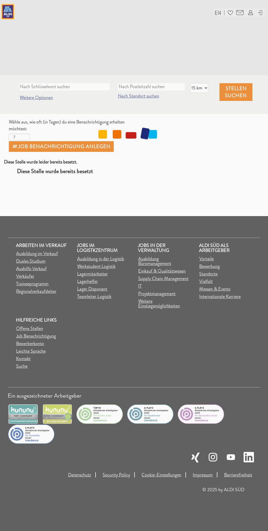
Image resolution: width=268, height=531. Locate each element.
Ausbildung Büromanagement (154, 261)
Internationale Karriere (220, 296)
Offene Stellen (29, 328)
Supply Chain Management (163, 278)
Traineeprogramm (32, 283)
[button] (218, 12)
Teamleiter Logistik (94, 296)
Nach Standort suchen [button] (138, 96)
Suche (22, 366)
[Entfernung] (199, 88)
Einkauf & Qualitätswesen (162, 271)
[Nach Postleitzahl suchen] (151, 86)
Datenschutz (79, 474)
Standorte (208, 273)
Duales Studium (30, 261)
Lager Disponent (92, 289)
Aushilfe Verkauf (31, 268)
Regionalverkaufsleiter (36, 291)
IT (140, 286)
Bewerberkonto (30, 343)
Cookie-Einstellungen (161, 474)
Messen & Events (214, 289)
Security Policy (116, 474)
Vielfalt (206, 281)
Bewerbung (209, 266)
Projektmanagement (157, 293)
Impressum (203, 474)
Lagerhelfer (87, 281)
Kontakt (23, 358)
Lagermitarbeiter (92, 273)
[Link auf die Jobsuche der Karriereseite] (45, 11)
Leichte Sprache (31, 351)
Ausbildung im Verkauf (37, 253)
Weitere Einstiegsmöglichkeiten (159, 303)
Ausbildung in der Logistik (100, 258)
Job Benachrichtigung (36, 336)
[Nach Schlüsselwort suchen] (64, 86)
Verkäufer (25, 276)
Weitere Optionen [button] (36, 97)
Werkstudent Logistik (96, 266)
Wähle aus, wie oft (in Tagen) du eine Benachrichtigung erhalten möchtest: (67, 125)
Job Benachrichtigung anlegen (61, 146)
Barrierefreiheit (238, 474)
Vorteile (206, 258)
